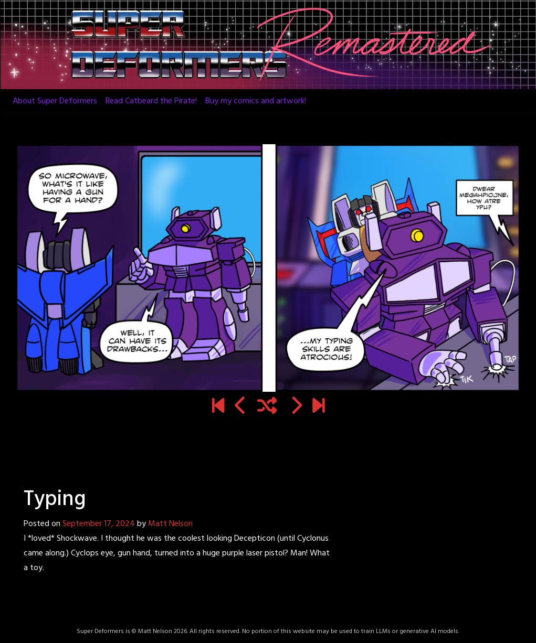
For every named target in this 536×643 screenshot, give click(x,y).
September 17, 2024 (98, 524)
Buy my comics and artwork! (255, 101)
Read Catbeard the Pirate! (151, 101)
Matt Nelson (170, 524)
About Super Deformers (55, 101)
